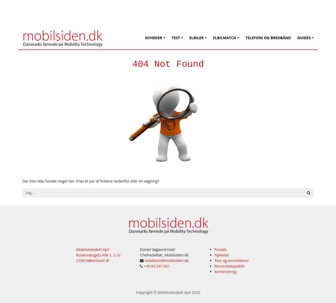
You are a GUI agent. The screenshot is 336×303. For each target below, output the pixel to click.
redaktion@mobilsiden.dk (166, 260)
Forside (220, 249)
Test (176, 37)
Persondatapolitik (229, 266)
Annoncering (225, 271)
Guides (304, 37)
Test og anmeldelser (231, 260)
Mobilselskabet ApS (174, 292)
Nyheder (153, 37)
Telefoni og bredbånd (268, 37)
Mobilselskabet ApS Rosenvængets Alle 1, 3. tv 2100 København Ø (98, 255)
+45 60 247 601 (157, 266)
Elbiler (196, 37)
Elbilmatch (224, 37)
